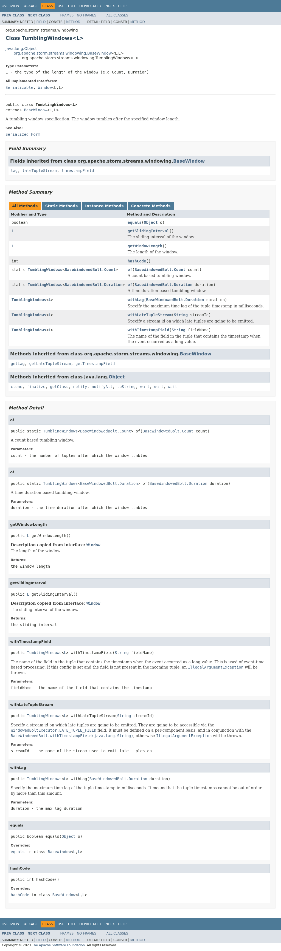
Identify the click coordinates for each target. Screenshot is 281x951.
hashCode (137, 261)
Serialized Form (22, 134)
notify (80, 386)
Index (110, 6)
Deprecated (90, 6)
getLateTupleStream (50, 363)
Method (73, 22)
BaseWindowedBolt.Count (90, 269)
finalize (36, 386)
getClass (59, 386)
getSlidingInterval (148, 231)
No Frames (86, 15)
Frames (67, 15)
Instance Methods (104, 206)
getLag (18, 363)
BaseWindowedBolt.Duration (94, 284)
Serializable (19, 87)
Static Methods (61, 206)
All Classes (117, 15)
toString (126, 386)
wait (145, 386)
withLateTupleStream (150, 315)
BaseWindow (35, 110)
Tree (72, 6)
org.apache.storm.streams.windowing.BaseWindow (63, 53)
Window (45, 87)
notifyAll (102, 386)
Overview (10, 6)
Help (122, 6)
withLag (136, 300)
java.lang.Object (21, 48)
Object (151, 222)
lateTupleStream (39, 170)
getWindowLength (145, 246)
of (130, 269)
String (181, 315)
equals (135, 222)
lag (14, 170)
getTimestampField (95, 363)
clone (16, 386)
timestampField (77, 170)
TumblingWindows (45, 269)
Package (30, 6)
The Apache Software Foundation (58, 945)
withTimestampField (148, 330)
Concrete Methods (151, 206)
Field (41, 22)
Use (61, 6)
